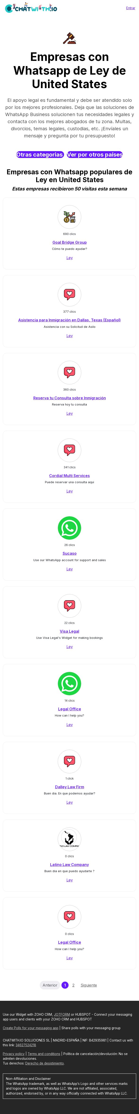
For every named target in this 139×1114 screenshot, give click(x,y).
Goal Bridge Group (69, 242)
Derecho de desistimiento (44, 1063)
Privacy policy (14, 1054)
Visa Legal (69, 631)
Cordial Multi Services (69, 475)
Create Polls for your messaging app (30, 1028)
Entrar (130, 8)
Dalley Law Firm (69, 787)
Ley (69, 257)
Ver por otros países (95, 154)
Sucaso (70, 553)
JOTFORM (62, 1014)
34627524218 (26, 1045)
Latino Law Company (69, 864)
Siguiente (89, 985)
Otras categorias (40, 154)
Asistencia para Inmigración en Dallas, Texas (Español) (69, 320)
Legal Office (69, 709)
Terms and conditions (44, 1054)
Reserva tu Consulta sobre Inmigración (69, 398)
